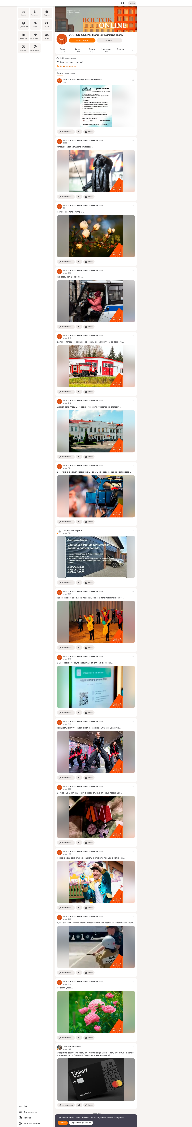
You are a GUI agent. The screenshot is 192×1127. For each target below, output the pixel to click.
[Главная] (23, 13)
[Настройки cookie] (35, 1123)
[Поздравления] (35, 36)
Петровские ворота (72, 530)
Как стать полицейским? (69, 277)
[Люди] (35, 24)
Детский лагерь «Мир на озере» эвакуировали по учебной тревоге (89, 342)
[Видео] (47, 24)
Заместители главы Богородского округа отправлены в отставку (88, 407)
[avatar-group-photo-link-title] (62, 39)
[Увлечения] (35, 13)
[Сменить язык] (35, 1112)
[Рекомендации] (35, 48)
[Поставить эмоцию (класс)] (89, 132)
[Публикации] (23, 24)
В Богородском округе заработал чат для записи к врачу (84, 662)
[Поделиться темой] (79, 132)
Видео (92, 49)
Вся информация (68, 66)
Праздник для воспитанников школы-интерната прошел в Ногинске (90, 858)
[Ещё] (35, 1106)
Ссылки (120, 49)
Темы (62, 49)
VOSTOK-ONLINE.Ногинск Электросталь (83, 79)
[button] (60, 73)
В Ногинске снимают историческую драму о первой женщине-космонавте (93, 472)
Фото (77, 49)
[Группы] (47, 13)
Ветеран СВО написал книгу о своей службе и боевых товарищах (88, 793)
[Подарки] (23, 36)
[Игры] (47, 36)
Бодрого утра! (64, 987)
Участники (106, 49)
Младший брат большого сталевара (74, 146)
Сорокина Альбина (72, 1046)
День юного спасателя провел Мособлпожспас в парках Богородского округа (95, 922)
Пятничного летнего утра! (69, 212)
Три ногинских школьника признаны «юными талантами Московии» (89, 597)
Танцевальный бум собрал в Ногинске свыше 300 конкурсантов (88, 728)
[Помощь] (23, 48)
